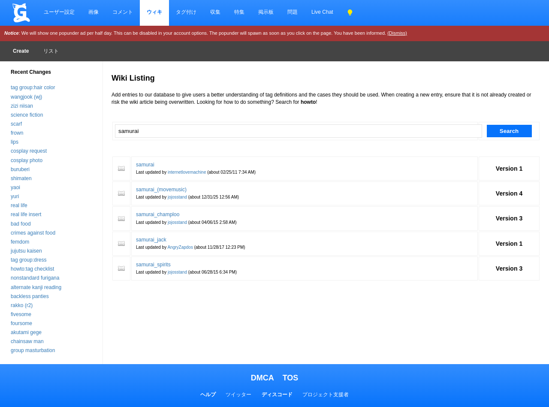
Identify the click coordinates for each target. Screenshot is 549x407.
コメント (122, 12)
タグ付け (186, 12)
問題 (292, 12)
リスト (51, 51)
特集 (239, 12)
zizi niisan (22, 106)
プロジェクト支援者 (325, 395)
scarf (16, 124)
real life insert (26, 214)
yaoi (15, 187)
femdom (20, 242)
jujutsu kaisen (26, 251)
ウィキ (154, 12)
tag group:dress (28, 260)
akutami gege (26, 332)
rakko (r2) (22, 305)
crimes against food (33, 233)
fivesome (21, 314)
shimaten (21, 178)
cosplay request (29, 151)
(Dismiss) (397, 33)
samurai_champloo (157, 214)
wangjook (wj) (26, 97)
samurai (145, 165)
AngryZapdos (180, 247)
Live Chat (322, 12)
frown (17, 133)
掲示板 (266, 12)
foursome (21, 323)
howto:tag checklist (32, 269)
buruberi (20, 169)
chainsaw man (27, 341)
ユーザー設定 (59, 12)
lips (14, 142)
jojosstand (177, 197)
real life (19, 205)
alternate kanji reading (36, 287)
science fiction (27, 115)
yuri (15, 196)
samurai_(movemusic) (161, 190)
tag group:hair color (33, 87)
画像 (93, 12)
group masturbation (33, 350)
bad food (21, 224)
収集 (215, 12)
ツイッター (238, 395)
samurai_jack (151, 240)
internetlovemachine (187, 172)
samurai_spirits (153, 265)
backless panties (30, 296)
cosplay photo (26, 160)
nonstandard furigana (35, 278)
